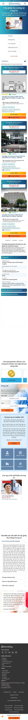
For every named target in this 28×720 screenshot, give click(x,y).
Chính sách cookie (18, 705)
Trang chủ (7, 240)
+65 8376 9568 (5, 685)
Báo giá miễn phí (14, 117)
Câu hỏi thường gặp (6, 666)
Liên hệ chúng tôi (6, 672)
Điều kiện (4, 675)
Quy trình (4, 396)
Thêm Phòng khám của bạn (20, 1)
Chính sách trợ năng (18, 707)
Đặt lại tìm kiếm (14, 56)
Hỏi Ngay (7, 410)
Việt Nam (14, 240)
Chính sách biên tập (18, 709)
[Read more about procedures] (11, 490)
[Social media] (2, 652)
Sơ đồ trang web (5, 678)
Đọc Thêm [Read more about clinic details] (14, 114)
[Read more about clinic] (14, 96)
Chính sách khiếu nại (14, 712)
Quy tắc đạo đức (8, 709)
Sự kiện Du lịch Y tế (6, 663)
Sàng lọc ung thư (6, 283)
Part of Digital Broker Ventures (14, 700)
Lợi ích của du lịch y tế (7, 661)
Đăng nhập (7, 1)
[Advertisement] (14, 312)
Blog (3, 664)
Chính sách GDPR (8, 705)
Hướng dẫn (4, 660)
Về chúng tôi (5, 670)
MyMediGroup (14, 697)
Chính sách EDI (8, 707)
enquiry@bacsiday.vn (6, 687)
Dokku (14, 692)
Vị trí (2, 403)
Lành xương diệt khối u (16, 285)
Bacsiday (21, 692)
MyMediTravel (7, 692)
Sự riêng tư (4, 677)
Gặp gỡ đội (4, 674)
